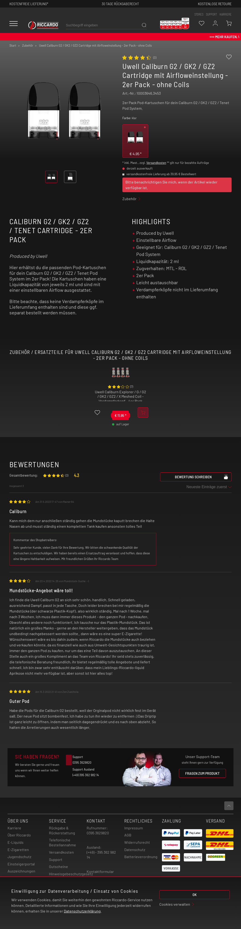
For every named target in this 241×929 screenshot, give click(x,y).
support (211, 14)
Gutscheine (58, 866)
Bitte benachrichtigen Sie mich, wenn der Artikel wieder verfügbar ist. (171, 185)
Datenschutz (134, 849)
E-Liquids (16, 842)
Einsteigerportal (21, 864)
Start (12, 45)
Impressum (133, 828)
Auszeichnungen (21, 871)
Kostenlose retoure (215, 3)
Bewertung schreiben (202, 476)
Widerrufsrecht (137, 842)
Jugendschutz (19, 856)
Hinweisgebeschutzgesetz (71, 874)
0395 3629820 (98, 833)
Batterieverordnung (140, 856)
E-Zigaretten (18, 849)
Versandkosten (156, 163)
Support (55, 859)
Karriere (226, 14)
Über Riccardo (19, 835)
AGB (127, 835)
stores (198, 14)
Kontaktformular (100, 871)
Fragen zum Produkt (202, 773)
